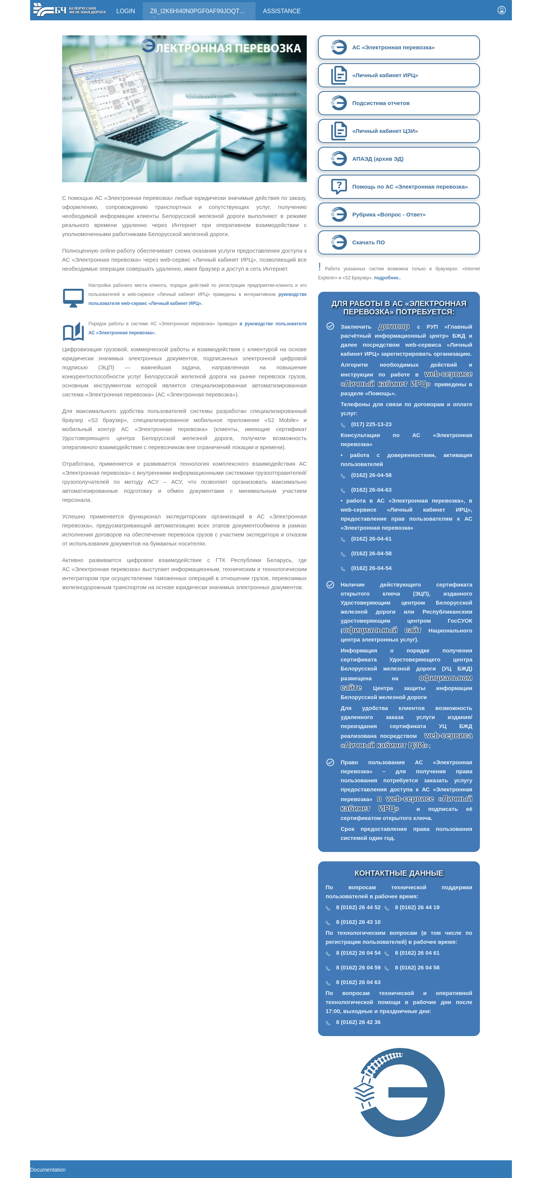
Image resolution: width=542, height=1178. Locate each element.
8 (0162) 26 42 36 (358, 1022)
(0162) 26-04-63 (371, 489)
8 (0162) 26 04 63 (358, 982)
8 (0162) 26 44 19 (417, 907)
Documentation (47, 1170)
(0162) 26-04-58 (371, 475)
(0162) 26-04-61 (371, 538)
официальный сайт (382, 630)
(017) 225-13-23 (371, 424)
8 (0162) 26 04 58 (417, 967)
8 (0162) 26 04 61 (417, 952)
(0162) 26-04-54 (371, 568)
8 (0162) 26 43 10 (358, 922)
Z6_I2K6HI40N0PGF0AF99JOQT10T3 (201, 14)
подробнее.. (387, 277)
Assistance (282, 11)
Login (125, 11)
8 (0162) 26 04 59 (358, 967)
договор (397, 326)
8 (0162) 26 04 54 (358, 952)
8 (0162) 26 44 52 (358, 907)
